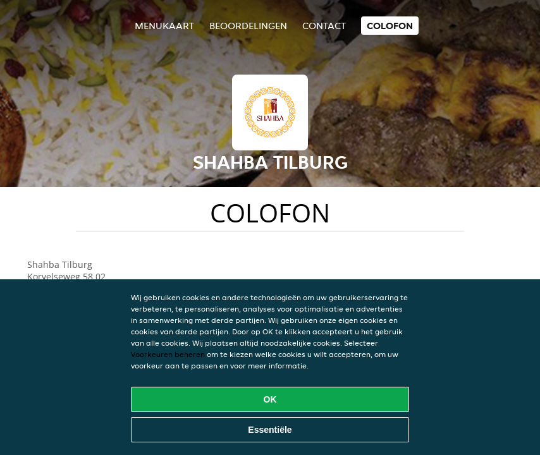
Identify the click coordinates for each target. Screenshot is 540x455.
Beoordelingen (248, 25)
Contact (324, 25)
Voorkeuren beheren (168, 354)
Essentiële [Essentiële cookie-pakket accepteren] (269, 430)
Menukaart (164, 25)
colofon (390, 25)
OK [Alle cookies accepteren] (270, 399)
